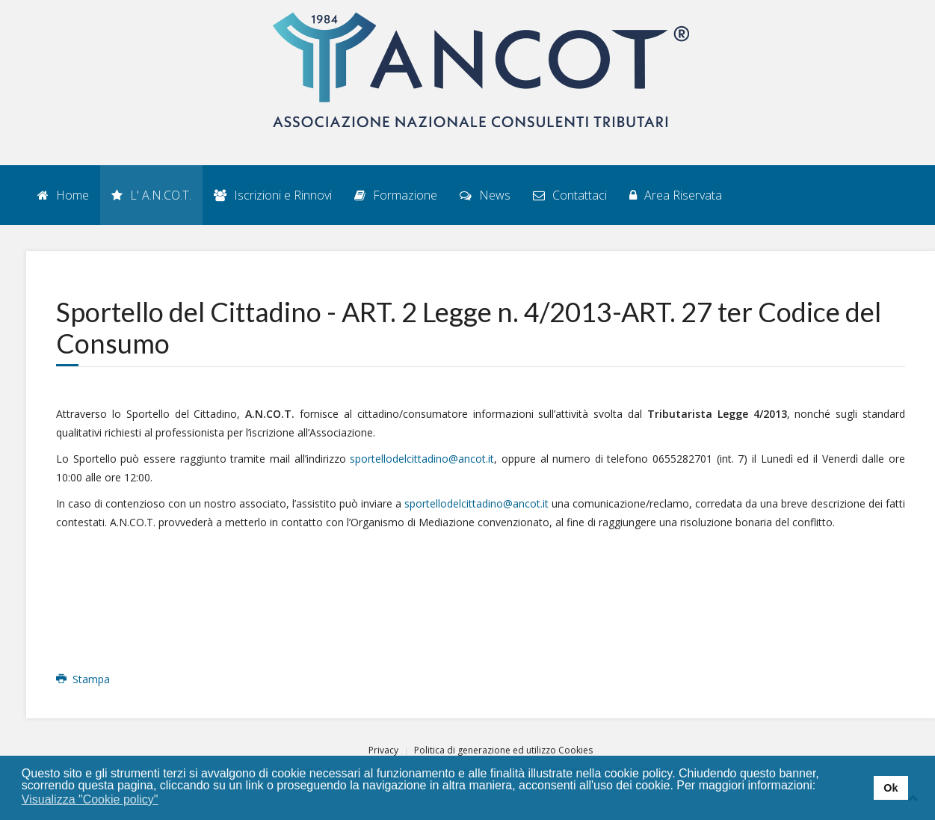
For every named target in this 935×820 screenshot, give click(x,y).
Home (63, 195)
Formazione (395, 195)
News (485, 195)
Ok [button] (890, 788)
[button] (168, 800)
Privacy (383, 750)
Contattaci (570, 195)
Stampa (83, 679)
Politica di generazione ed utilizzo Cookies (503, 750)
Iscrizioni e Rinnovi (273, 195)
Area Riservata (675, 195)
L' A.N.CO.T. (151, 195)
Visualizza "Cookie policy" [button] (90, 799)
